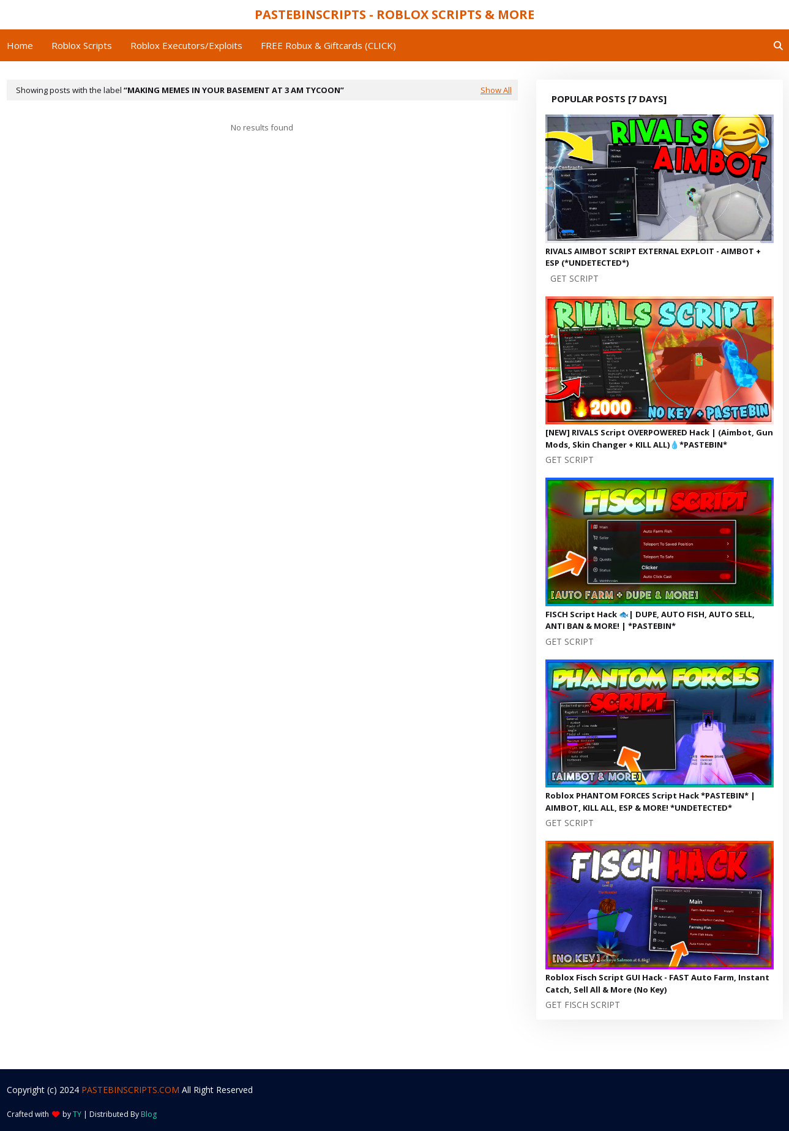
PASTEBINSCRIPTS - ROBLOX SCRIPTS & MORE (394, 14)
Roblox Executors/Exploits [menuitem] (186, 45)
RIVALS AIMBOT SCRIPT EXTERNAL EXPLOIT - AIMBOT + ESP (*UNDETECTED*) (653, 257)
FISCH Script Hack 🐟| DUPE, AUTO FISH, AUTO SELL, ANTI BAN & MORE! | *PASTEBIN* (650, 620)
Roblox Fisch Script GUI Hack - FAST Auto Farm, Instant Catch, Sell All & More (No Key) (657, 983)
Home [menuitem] (20, 45)
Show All (496, 90)
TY (77, 1114)
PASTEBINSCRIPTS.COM (130, 1089)
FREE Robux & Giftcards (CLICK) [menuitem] (328, 45)
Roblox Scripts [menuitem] (81, 45)
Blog (149, 1114)
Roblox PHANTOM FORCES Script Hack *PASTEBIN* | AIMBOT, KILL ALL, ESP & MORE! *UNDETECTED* (650, 801)
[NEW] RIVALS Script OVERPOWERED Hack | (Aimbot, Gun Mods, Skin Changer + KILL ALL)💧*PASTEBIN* (659, 438)
